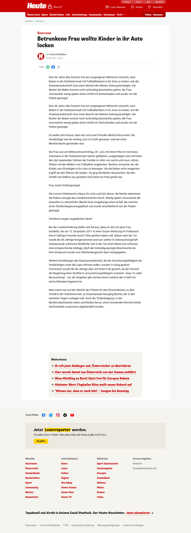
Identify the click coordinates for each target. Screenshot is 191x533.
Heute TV (66, 497)
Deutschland (32, 473)
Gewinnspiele (104, 468)
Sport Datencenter (107, 463)
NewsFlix (137, 463)
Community (95, 14)
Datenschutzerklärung (82, 525)
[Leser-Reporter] (115, 7)
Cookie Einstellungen (133, 525)
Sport (44, 14)
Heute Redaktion (58, 54)
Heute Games (68, 487)
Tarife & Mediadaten (50, 525)
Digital (65, 478)
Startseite (29, 21)
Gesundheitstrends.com (145, 468)
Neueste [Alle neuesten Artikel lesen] (158, 14)
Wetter (29, 492)
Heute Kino (67, 492)
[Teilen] (58, 67)
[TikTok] (65, 414)
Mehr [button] (120, 14)
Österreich (33, 14)
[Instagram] (58, 414)
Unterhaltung (79, 14)
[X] (51, 414)
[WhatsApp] (48, 67)
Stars (64, 463)
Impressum (31, 525)
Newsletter (31, 497)
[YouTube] (72, 414)
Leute (64, 468)
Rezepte (101, 473)
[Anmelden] (155, 7)
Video (100, 497)
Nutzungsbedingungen (108, 525)
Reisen (101, 492)
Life (68, 14)
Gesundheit (103, 478)
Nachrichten (57, 14)
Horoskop (66, 482)
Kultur (64, 473)
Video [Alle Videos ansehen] (148, 14)
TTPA (65, 525)
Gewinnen (109, 14)
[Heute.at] (36, 6)
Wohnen (101, 482)
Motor (100, 487)
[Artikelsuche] (137, 7)
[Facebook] (53, 67)
